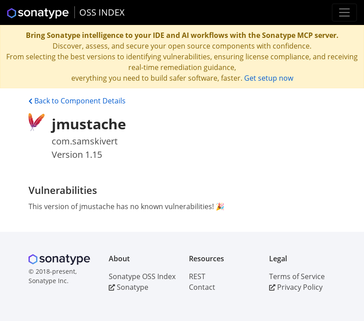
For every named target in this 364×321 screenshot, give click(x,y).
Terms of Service (297, 276)
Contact (202, 287)
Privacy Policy (296, 287)
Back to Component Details (77, 101)
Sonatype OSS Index (142, 276)
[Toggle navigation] (344, 12)
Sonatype (128, 287)
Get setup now (268, 78)
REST (197, 276)
